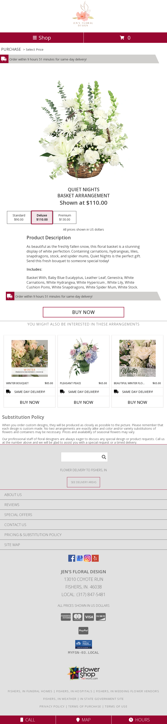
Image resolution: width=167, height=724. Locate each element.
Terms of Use (116, 706)
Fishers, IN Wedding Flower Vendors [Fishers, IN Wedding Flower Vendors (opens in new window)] (127, 691)
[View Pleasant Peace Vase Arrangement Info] (83, 358)
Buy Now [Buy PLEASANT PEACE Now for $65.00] (83, 402)
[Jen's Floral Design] (83, 26)
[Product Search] (84, 457)
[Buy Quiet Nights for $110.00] (83, 312)
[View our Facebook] (71, 560)
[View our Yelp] (95, 560)
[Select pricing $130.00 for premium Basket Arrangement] (64, 217)
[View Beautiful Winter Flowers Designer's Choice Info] (137, 358)
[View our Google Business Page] (79, 560)
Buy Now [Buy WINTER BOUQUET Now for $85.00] (29, 402)
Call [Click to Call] (27, 720)
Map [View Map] (83, 720)
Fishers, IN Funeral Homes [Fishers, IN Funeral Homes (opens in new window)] (30, 691)
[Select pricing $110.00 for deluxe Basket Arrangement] (42, 217)
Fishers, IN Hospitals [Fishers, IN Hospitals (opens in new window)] (74, 691)
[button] (83, 644)
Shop (42, 37)
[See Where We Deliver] (83, 482)
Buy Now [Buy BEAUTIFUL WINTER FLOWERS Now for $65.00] (137, 402)
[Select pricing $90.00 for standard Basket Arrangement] (19, 217)
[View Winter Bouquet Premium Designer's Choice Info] (30, 358)
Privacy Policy (52, 706)
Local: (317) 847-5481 (83, 594)
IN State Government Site (102, 699)
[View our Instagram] (87, 560)
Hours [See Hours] (139, 720)
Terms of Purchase (84, 706)
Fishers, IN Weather (60, 699)
